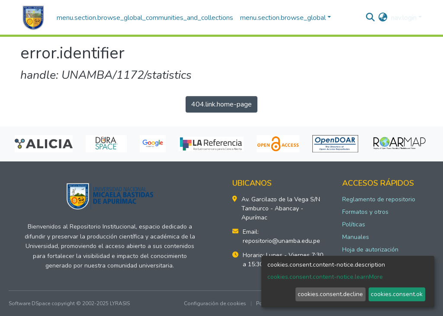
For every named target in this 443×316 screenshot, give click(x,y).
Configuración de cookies (215, 303)
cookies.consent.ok (397, 294)
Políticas (353, 224)
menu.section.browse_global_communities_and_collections (145, 18)
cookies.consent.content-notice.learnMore (325, 277)
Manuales (355, 237)
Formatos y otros (365, 212)
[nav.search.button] (370, 18)
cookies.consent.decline (330, 294)
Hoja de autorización (370, 249)
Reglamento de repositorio (378, 199)
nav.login (404, 18)
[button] (383, 18)
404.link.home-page (221, 104)
